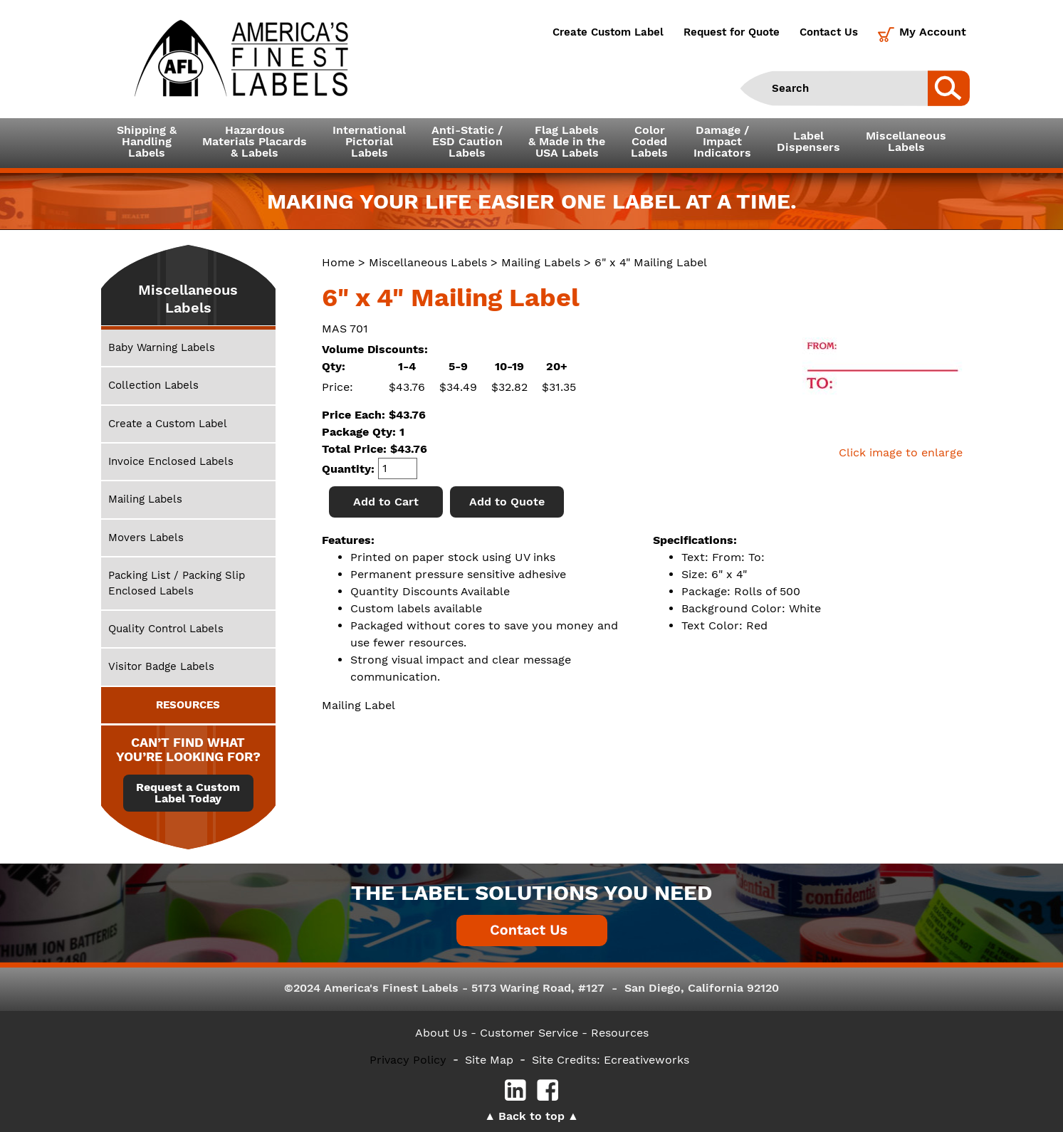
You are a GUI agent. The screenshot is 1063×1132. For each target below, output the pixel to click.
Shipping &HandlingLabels (147, 141)
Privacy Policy (408, 1060)
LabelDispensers (808, 141)
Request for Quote (732, 32)
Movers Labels (146, 537)
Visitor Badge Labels (161, 666)
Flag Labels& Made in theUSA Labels (566, 141)
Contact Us (829, 32)
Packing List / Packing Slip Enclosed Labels (176, 583)
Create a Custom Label (167, 423)
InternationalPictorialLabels (369, 141)
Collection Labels (153, 385)
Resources (620, 1032)
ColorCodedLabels (649, 141)
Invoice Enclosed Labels (171, 461)
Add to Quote (507, 501)
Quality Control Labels (166, 628)
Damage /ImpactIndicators (722, 141)
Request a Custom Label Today (188, 793)
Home (338, 262)
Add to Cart (386, 501)
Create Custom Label (608, 32)
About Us (441, 1032)
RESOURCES (188, 704)
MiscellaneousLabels (906, 141)
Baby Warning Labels (161, 347)
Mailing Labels (540, 262)
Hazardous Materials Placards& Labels (254, 141)
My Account (932, 31)
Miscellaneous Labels (428, 262)
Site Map (489, 1060)
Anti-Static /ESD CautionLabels (467, 141)
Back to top (531, 1116)
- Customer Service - (529, 1032)
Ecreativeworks (646, 1060)
